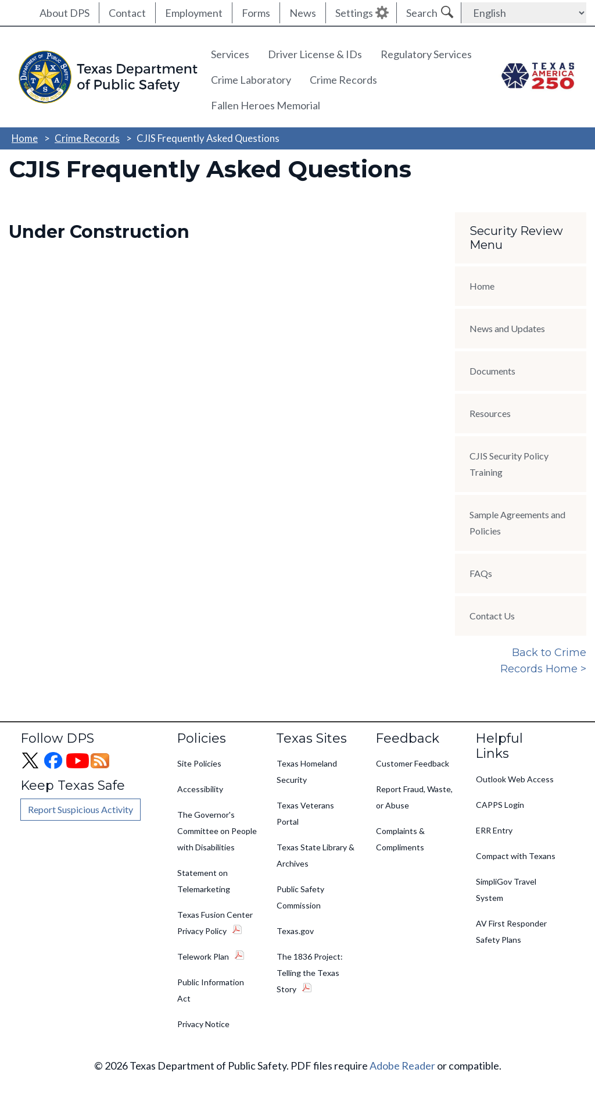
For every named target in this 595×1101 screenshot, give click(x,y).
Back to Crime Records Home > (543, 660)
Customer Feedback (412, 763)
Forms (256, 12)
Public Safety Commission (300, 897)
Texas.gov (295, 931)
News (302, 12)
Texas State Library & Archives (315, 855)
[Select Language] (523, 12)
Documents (492, 370)
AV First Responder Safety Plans (511, 931)
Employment (194, 12)
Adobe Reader (402, 1065)
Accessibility (200, 789)
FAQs (480, 573)
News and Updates (507, 328)
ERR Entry (494, 830)
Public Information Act (210, 990)
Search (422, 12)
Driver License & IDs (315, 54)
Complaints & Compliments (400, 839)
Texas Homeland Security (307, 771)
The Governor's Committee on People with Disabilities (217, 831)
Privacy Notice (203, 1024)
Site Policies (199, 763)
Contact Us (492, 615)
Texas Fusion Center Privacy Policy (215, 923)
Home (25, 138)
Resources (490, 413)
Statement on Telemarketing (203, 881)
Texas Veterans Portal (305, 813)
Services (230, 54)
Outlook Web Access (515, 779)
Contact (127, 12)
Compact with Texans (515, 856)
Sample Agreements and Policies (517, 522)
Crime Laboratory (251, 79)
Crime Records (343, 79)
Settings (354, 12)
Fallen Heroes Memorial (265, 105)
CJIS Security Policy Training (509, 464)
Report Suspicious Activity (80, 809)
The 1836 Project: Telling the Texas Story (310, 973)
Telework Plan (203, 956)
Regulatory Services (426, 54)
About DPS (64, 12)
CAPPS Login (500, 805)
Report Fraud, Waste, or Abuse (414, 797)
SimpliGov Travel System (506, 889)
